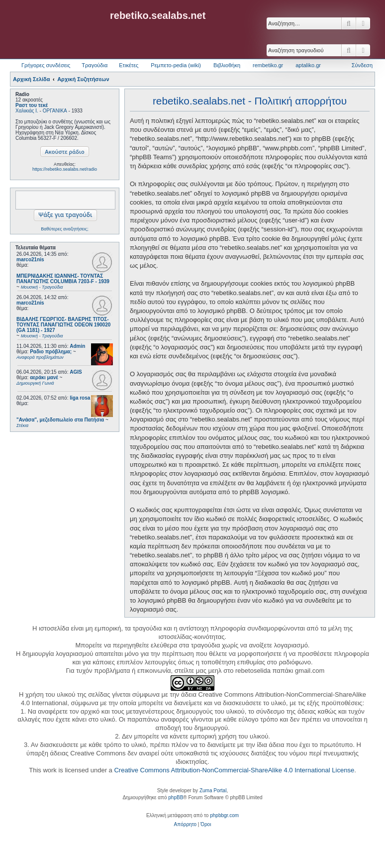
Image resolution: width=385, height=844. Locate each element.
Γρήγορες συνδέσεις (45, 65)
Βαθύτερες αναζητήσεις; (64, 228)
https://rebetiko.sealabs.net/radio (64, 169)
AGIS (76, 372)
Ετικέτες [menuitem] (128, 65)
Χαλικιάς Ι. (26, 110)
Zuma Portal (212, 790)
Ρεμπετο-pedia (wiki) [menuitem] (176, 65)
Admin (77, 346)
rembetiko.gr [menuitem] (268, 65)
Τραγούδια (94, 65)
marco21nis (30, 259)
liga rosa (80, 398)
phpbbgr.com (224, 815)
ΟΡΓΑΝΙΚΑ (55, 110)
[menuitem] (185, 824)
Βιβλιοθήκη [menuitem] (226, 65)
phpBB (175, 797)
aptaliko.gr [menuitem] (308, 65)
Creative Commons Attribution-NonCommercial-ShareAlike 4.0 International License (234, 770)
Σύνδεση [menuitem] (362, 65)
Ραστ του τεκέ (31, 105)
